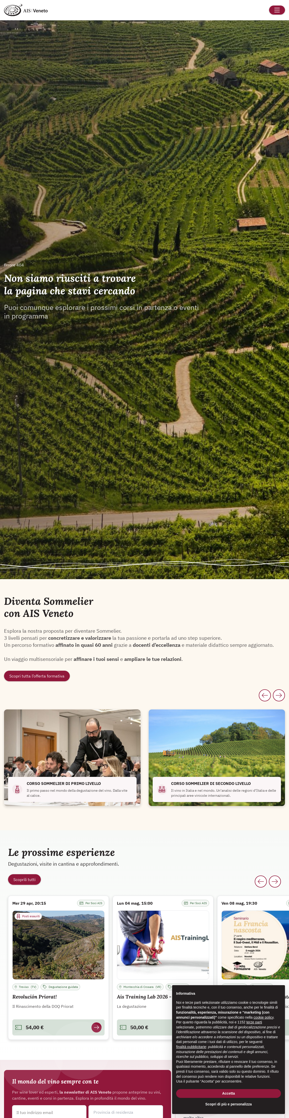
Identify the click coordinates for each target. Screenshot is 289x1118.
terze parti (254, 1022)
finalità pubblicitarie (191, 1047)
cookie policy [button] (263, 1017)
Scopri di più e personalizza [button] (228, 1104)
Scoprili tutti (24, 879)
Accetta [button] (228, 1093)
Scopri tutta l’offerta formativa (37, 675)
